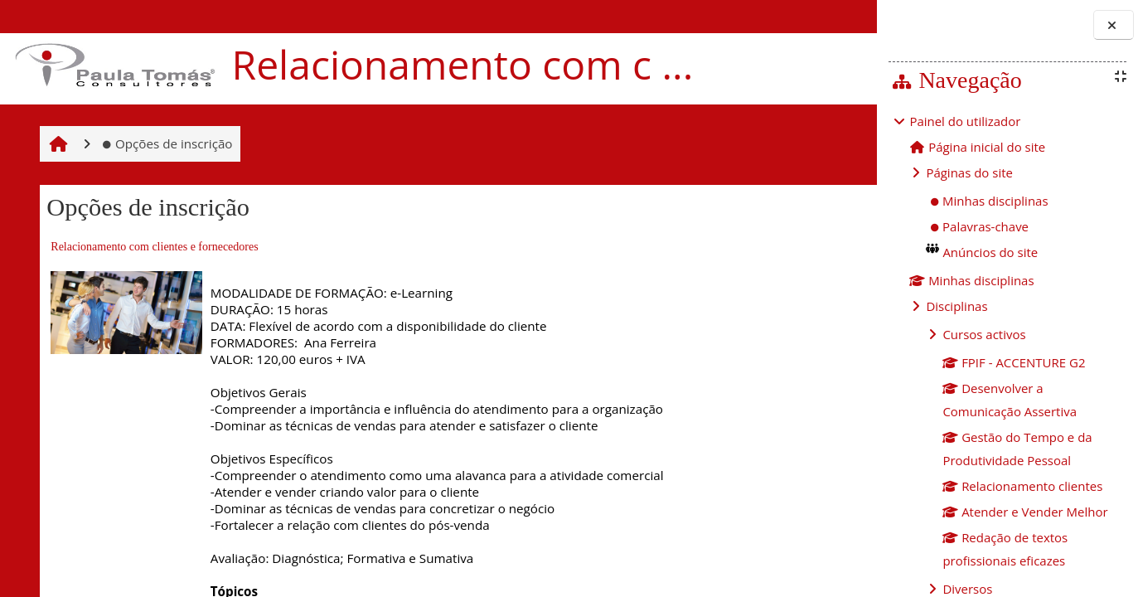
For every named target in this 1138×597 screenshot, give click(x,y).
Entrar (824, 16)
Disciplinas (957, 306)
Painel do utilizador (965, 121)
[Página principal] (112, 67)
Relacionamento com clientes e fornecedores (151, 279)
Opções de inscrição (164, 175)
